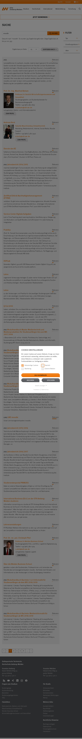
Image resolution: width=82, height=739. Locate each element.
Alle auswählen (40, 375)
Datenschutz (45, 389)
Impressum (36, 389)
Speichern (51, 380)
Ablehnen (30, 380)
